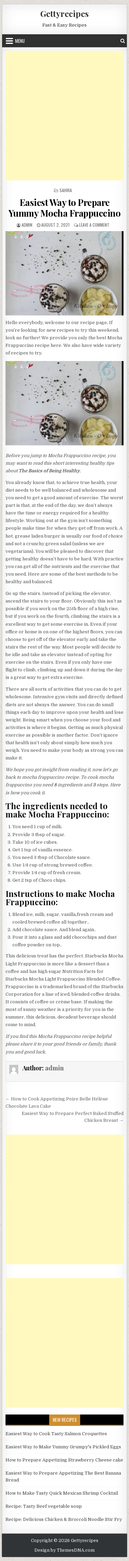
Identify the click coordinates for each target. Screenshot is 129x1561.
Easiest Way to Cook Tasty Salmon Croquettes (56, 1433)
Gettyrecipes (64, 13)
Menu (20, 40)
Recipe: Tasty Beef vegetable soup (44, 1506)
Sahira (66, 190)
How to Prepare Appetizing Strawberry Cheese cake (64, 1460)
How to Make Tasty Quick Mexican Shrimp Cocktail (62, 1493)
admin (27, 225)
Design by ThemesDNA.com (64, 1550)
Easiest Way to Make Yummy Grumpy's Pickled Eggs (63, 1446)
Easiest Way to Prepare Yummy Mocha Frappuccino (65, 207)
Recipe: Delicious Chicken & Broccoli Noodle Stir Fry (64, 1519)
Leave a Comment (94, 225)
